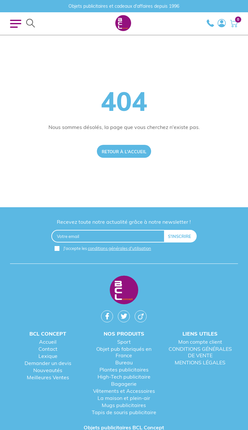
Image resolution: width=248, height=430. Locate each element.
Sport (124, 342)
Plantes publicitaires (124, 369)
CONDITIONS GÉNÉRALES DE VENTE (200, 352)
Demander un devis (48, 363)
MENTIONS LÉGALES (200, 362)
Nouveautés (47, 370)
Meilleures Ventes (48, 377)
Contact (47, 349)
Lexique (47, 356)
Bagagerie (124, 384)
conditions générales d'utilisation (119, 248)
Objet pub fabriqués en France (123, 352)
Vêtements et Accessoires (124, 391)
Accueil (48, 342)
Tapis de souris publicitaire (124, 412)
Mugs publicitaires (124, 405)
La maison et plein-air (124, 398)
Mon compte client (200, 342)
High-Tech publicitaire (124, 376)
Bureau (124, 362)
